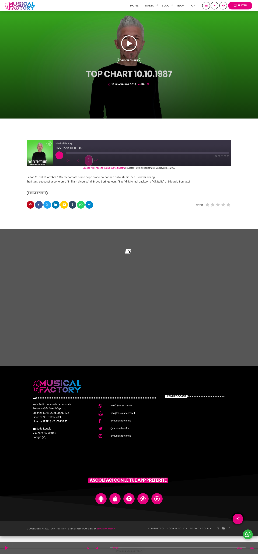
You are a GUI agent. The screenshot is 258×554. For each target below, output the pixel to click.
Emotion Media (106, 528)
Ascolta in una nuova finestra (110, 168)
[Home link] (20, 5)
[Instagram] (223, 528)
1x (88, 160)
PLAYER (240, 5)
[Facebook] (229, 528)
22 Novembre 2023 (122, 84)
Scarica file (88, 168)
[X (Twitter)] (218, 528)
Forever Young (129, 60)
